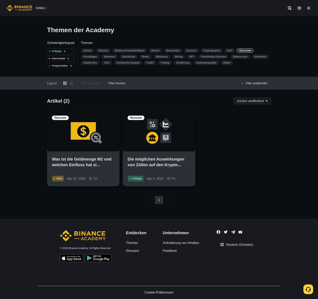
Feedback (170, 250)
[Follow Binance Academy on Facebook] (218, 232)
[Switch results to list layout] (71, 83)
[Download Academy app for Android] (98, 258)
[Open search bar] (288, 8)
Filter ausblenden (254, 83)
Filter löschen (117, 83)
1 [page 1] (159, 200)
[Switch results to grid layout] (65, 83)
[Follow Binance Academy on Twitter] (226, 232)
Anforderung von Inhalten (181, 243)
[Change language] (299, 8)
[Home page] (19, 8)
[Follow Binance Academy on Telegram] (233, 232)
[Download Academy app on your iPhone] (71, 258)
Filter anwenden (91, 83)
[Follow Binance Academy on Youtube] (240, 232)
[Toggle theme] (308, 8)
